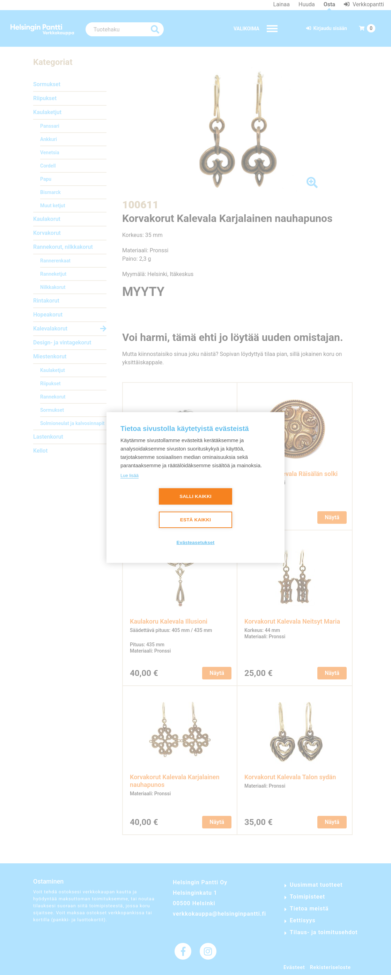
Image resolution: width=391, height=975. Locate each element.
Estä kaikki (195, 519)
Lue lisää (129, 475)
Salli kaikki (195, 496)
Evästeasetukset (196, 542)
